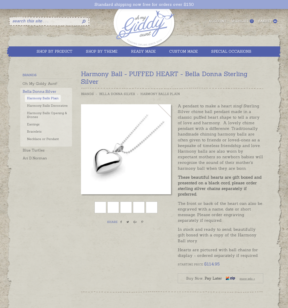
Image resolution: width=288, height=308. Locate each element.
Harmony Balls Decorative (47, 106)
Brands (87, 94)
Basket (267, 21)
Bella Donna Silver (39, 91)
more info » (247, 278)
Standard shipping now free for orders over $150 (144, 4)
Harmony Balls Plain (42, 98)
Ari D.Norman (34, 158)
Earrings (33, 124)
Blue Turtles (33, 150)
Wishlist (242, 21)
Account (218, 21)
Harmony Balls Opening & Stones (47, 115)
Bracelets (34, 131)
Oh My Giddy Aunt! (39, 83)
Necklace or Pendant (43, 139)
